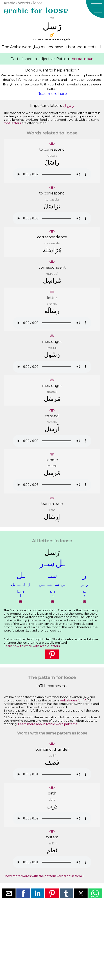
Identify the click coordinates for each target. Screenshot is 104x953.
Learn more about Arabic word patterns (47, 724)
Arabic (9, 3)
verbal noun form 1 (72, 700)
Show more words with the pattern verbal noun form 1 (44, 876)
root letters (12, 123)
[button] (95, 9)
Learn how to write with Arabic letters (32, 646)
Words (24, 3)
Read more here (52, 94)
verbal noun (82, 59)
